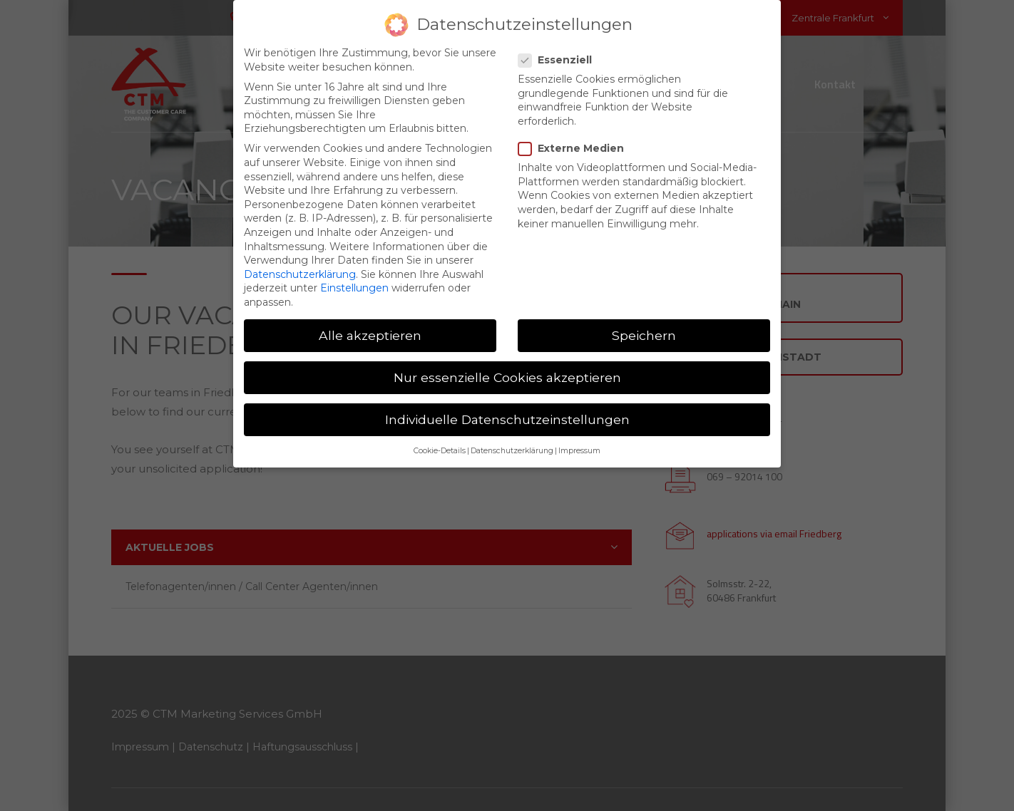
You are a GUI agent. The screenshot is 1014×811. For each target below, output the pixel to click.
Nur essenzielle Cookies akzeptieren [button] (507, 363)
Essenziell (559, 46)
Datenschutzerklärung (300, 260)
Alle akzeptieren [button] (370, 321)
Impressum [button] (579, 438)
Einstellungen (354, 274)
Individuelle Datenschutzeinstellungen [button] (507, 405)
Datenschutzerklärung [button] (512, 438)
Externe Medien (575, 135)
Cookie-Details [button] (440, 438)
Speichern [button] (644, 321)
